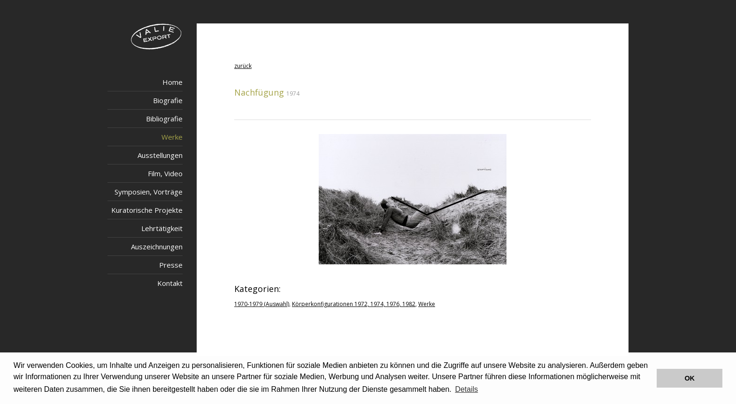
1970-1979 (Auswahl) (261, 304)
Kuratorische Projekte (147, 210)
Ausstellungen (160, 155)
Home (172, 82)
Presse (171, 264)
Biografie (168, 100)
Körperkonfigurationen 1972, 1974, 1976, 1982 (353, 304)
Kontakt (170, 283)
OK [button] (689, 378)
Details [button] (466, 389)
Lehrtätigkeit (162, 228)
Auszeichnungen (157, 246)
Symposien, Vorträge (149, 191)
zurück (243, 66)
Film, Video (165, 173)
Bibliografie (164, 118)
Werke (172, 137)
